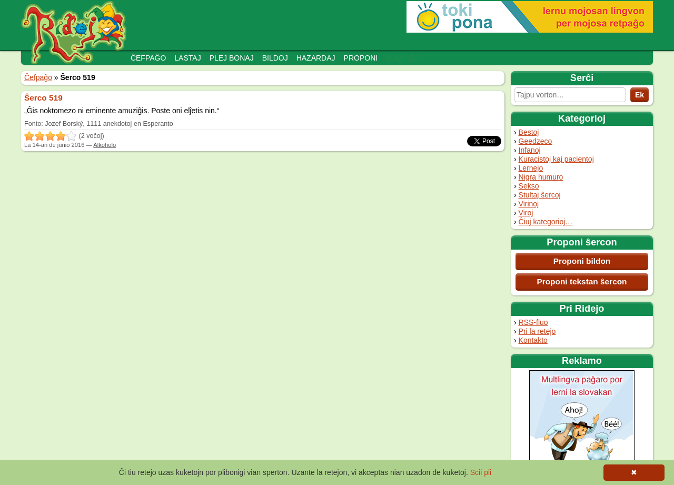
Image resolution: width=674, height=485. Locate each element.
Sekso (529, 186)
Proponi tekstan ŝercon (582, 281)
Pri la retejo (537, 331)
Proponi (361, 58)
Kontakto (533, 340)
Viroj (526, 213)
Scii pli (480, 472)
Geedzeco (535, 141)
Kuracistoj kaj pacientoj (556, 159)
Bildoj (275, 58)
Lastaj (187, 58)
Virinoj (529, 204)
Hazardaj (315, 58)
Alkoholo (104, 145)
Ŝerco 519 (43, 97)
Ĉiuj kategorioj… (546, 221)
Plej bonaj (232, 58)
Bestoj (529, 132)
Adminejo (405, 58)
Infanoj (530, 150)
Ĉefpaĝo (148, 58)
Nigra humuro (541, 177)
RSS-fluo (533, 322)
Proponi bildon (582, 260)
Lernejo (531, 168)
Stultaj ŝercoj (540, 195)
